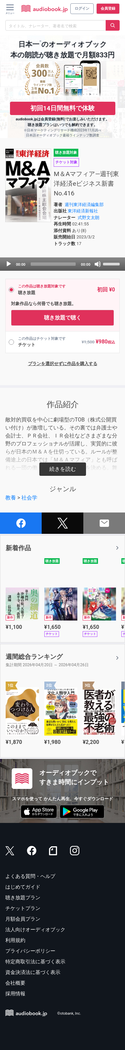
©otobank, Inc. (69, 1013)
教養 (10, 497)
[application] (62, 264)
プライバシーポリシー (30, 951)
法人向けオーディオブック (35, 930)
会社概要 (15, 983)
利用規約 (15, 940)
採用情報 (15, 994)
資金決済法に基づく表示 (32, 972)
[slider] (53, 264)
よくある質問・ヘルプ (30, 876)
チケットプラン (22, 908)
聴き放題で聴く (62, 317)
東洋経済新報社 (83, 210)
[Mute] (97, 264)
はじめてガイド (22, 887)
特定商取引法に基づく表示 (35, 962)
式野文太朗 (88, 217)
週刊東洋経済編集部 (84, 204)
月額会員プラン (22, 919)
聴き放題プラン (22, 898)
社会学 (29, 497)
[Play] (8, 264)
